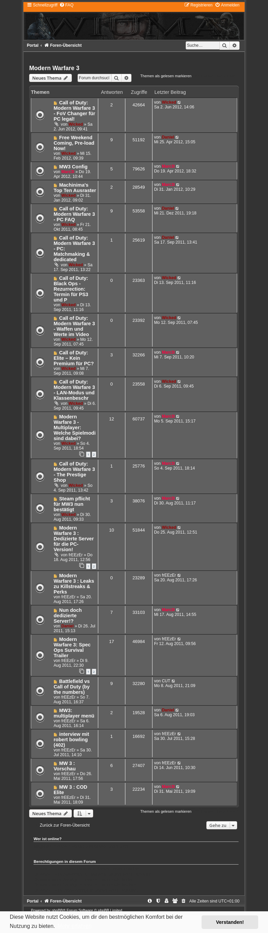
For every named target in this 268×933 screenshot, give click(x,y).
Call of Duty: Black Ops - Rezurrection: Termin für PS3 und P (71, 289)
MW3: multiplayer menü (74, 713)
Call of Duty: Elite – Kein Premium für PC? (74, 358)
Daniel (168, 137)
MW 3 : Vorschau (65, 766)
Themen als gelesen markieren (165, 76)
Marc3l (67, 171)
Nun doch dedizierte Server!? (68, 615)
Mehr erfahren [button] (75, 926)
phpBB (57, 910)
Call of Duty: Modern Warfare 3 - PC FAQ (74, 214)
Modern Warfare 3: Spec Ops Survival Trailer (72, 647)
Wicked (75, 124)
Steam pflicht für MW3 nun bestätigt (72, 504)
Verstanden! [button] (230, 922)
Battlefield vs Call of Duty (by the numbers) (72, 687)
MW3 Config (73, 166)
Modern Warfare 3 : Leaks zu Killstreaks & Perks (74, 584)
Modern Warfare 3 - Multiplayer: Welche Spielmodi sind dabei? (75, 427)
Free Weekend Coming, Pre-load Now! (74, 143)
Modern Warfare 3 (54, 68)
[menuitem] (66, 5)
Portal (32, 45)
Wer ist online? (48, 839)
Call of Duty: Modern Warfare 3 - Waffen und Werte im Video (74, 326)
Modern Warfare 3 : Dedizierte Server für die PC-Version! (74, 538)
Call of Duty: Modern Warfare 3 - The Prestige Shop (74, 472)
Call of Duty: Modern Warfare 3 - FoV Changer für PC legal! (74, 111)
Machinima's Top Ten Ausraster (75, 187)
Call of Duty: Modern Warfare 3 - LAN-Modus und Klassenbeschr (74, 390)
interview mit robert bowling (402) (71, 739)
